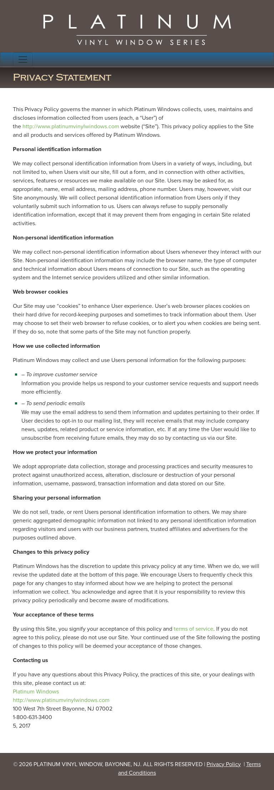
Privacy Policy (224, 764)
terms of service (193, 629)
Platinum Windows (36, 691)
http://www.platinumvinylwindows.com (70, 126)
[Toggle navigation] (23, 59)
